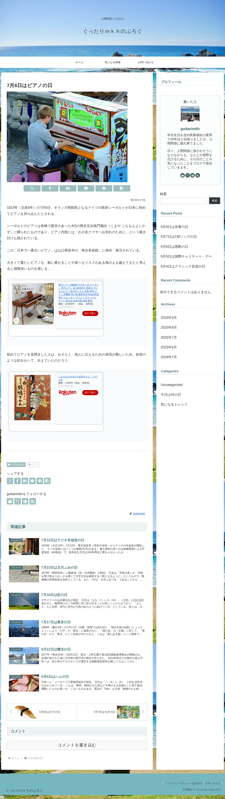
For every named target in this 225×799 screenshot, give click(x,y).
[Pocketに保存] (86, 188)
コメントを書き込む (77, 749)
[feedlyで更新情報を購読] (25, 501)
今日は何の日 (16, 464)
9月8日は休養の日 (174, 227)
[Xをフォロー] (17, 501)
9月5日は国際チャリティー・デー (186, 256)
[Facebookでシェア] (50, 188)
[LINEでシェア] (103, 188)
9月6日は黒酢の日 (174, 246)
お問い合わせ (212, 787)
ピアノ (33, 464)
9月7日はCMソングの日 (179, 236)
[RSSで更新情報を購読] (32, 501)
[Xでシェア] (32, 188)
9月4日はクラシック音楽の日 (183, 266)
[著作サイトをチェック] (10, 501)
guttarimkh (190, 129)
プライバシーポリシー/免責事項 (181, 787)
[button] (121, 188)
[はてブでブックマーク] (68, 188)
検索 (163, 194)
